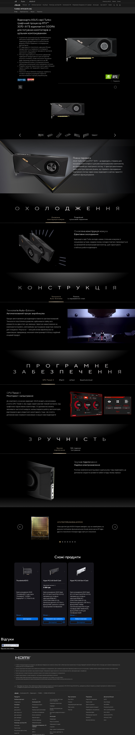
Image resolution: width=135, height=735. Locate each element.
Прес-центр (71, 707)
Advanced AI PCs (108, 715)
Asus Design (107, 702)
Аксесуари (17, 720)
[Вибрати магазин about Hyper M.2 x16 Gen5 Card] (63, 622)
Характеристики (24, 11)
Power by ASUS (107, 1)
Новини (70, 702)
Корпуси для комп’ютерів (38, 710)
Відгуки (32, 11)
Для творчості (18, 712)
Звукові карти (36, 717)
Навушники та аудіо (55, 724)
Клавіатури (53, 719)
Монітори (16, 725)
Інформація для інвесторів (75, 704)
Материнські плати (37, 704)
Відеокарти (35, 707)
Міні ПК (34, 699)
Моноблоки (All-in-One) (20, 730)
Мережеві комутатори (56, 703)
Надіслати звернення (91, 699)
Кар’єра (70, 709)
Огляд (15, 11)
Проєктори (17, 728)
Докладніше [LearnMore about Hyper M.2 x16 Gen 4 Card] (81, 622)
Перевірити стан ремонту (92, 709)
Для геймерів (17, 717)
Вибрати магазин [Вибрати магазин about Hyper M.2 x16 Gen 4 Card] (81, 619)
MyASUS (88, 717)
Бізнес (119, 1)
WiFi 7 (33, 729)
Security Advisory (90, 720)
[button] (114, 1)
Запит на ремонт (90, 704)
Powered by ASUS (108, 707)
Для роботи (17, 710)
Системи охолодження (38, 712)
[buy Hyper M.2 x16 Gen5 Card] (52, 580)
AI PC (105, 699)
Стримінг (52, 727)
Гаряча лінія (89, 702)
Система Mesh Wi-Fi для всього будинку (56, 700)
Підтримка (39, 11)
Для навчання (17, 715)
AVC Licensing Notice (109, 709)
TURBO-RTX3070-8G (23, 9)
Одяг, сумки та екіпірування (57, 729)
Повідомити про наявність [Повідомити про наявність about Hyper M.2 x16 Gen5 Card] (54, 619)
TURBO (40, 693)
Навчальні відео (90, 712)
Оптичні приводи (36, 720)
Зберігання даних (36, 722)
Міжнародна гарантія (91, 715)
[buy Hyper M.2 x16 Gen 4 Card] (79, 580)
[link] (17, 5)
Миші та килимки (54, 721)
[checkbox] (115, 81)
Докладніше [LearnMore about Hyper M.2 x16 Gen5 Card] (53, 622)
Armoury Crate (107, 717)
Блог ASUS (107, 712)
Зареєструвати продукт (92, 707)
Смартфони (17, 702)
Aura (105, 720)
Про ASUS (71, 699)
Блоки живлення (36, 715)
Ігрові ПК (16, 733)
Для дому (16, 707)
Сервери (52, 706)
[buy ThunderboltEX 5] (22, 580)
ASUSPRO (106, 704)
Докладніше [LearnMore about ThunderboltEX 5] (27, 619)
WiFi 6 (33, 732)
